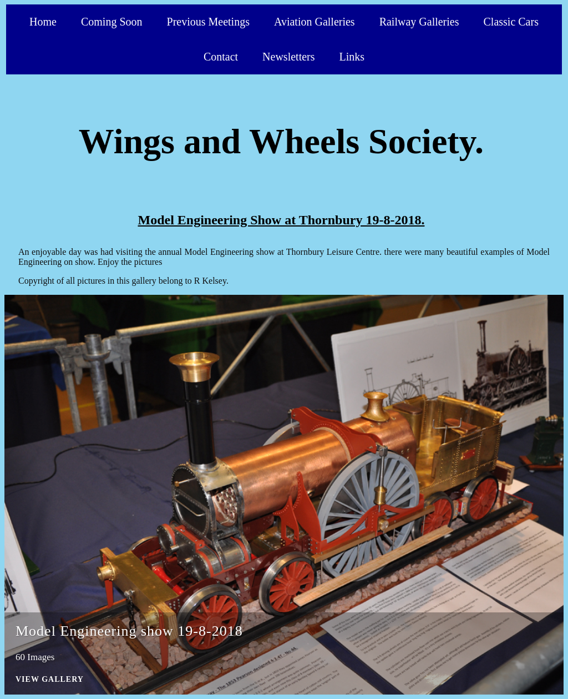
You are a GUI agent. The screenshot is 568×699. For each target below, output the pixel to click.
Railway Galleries (419, 22)
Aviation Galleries (314, 22)
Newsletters (288, 57)
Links (352, 57)
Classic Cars (511, 22)
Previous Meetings (208, 22)
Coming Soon (112, 22)
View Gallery (50, 679)
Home (43, 22)
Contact (221, 57)
